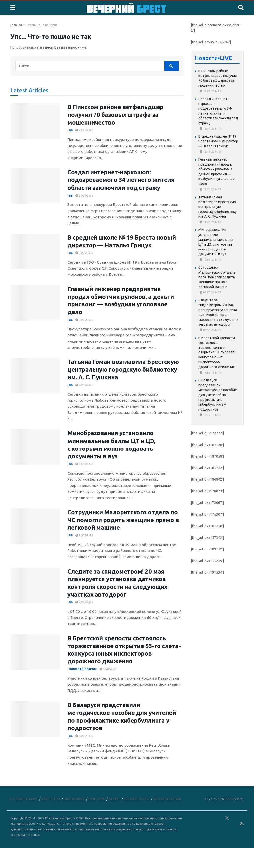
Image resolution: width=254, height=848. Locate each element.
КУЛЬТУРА (97, 799)
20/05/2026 (84, 130)
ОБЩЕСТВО (51, 799)
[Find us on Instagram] (242, 818)
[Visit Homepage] (126, 8)
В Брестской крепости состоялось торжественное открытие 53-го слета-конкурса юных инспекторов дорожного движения (217, 352)
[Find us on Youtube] (235, 824)
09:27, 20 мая (210, 292)
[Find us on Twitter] (227, 818)
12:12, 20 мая (210, 189)
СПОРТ (114, 799)
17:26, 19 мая (210, 414)
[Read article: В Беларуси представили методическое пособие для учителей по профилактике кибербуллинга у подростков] (35, 719)
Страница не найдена (42, 24)
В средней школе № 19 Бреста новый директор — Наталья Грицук (218, 141)
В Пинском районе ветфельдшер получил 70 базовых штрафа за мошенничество (115, 115)
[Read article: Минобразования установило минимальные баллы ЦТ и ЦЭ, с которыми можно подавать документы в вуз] (35, 447)
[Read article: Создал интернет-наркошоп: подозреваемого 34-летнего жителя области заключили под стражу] (35, 186)
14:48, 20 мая (210, 91)
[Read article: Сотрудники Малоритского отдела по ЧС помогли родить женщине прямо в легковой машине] (35, 526)
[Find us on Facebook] (206, 818)
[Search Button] (241, 7)
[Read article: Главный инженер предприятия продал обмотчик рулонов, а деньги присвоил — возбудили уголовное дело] (35, 303)
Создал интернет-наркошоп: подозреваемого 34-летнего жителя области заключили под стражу (121, 180)
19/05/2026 (108, 669)
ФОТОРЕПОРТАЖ (167, 799)
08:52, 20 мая (210, 329)
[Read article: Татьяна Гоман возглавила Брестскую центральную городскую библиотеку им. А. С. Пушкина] (35, 375)
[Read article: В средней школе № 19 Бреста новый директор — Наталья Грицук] (35, 251)
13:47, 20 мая (210, 128)
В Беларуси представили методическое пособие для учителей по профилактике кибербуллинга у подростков (217, 394)
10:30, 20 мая (210, 259)
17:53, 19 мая (210, 372)
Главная (16, 24)
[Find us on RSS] (242, 824)
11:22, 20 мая (210, 222)
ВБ (71, 130)
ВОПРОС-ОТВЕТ (136, 799)
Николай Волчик (83, 669)
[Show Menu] (12, 7)
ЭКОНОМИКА (74, 799)
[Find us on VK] (213, 818)
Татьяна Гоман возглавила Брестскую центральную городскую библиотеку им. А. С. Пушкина (123, 369)
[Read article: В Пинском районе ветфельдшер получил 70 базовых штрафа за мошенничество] (35, 121)
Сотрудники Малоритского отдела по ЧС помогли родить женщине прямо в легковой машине (123, 520)
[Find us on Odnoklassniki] (220, 818)
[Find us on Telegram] (234, 818)
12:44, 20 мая (210, 151)
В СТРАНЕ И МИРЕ (24, 799)
